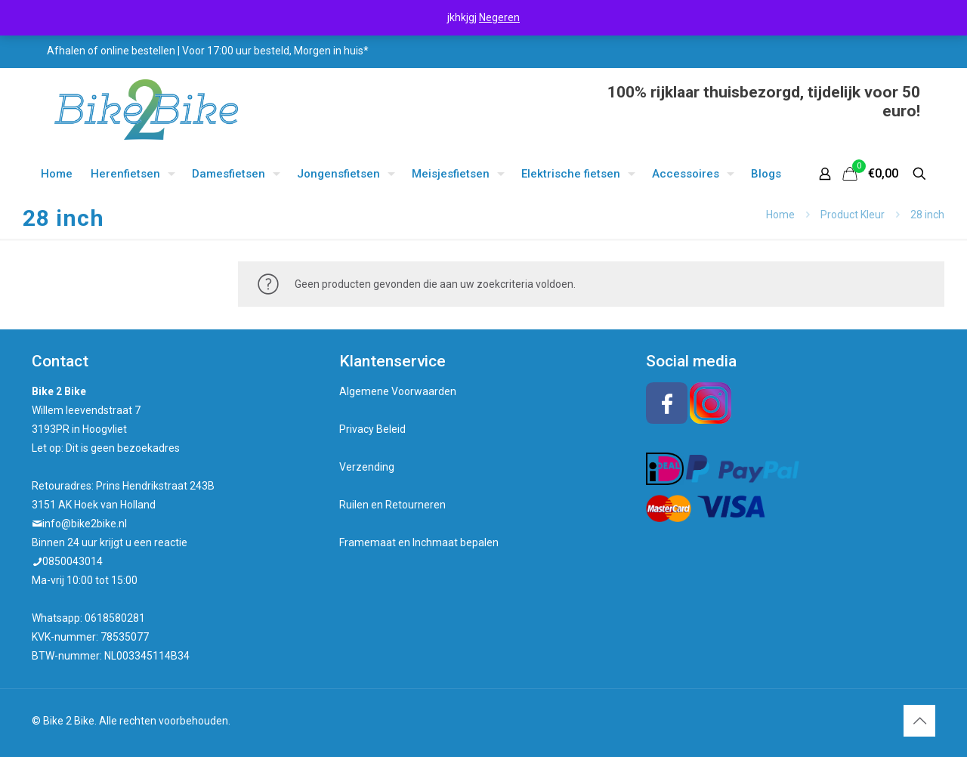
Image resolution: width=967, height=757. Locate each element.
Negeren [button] (499, 17)
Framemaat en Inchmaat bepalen (419, 542)
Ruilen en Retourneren (392, 505)
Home (780, 215)
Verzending (366, 467)
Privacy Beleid (372, 429)
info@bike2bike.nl (84, 524)
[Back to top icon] (919, 721)
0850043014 (72, 561)
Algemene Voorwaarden (397, 391)
